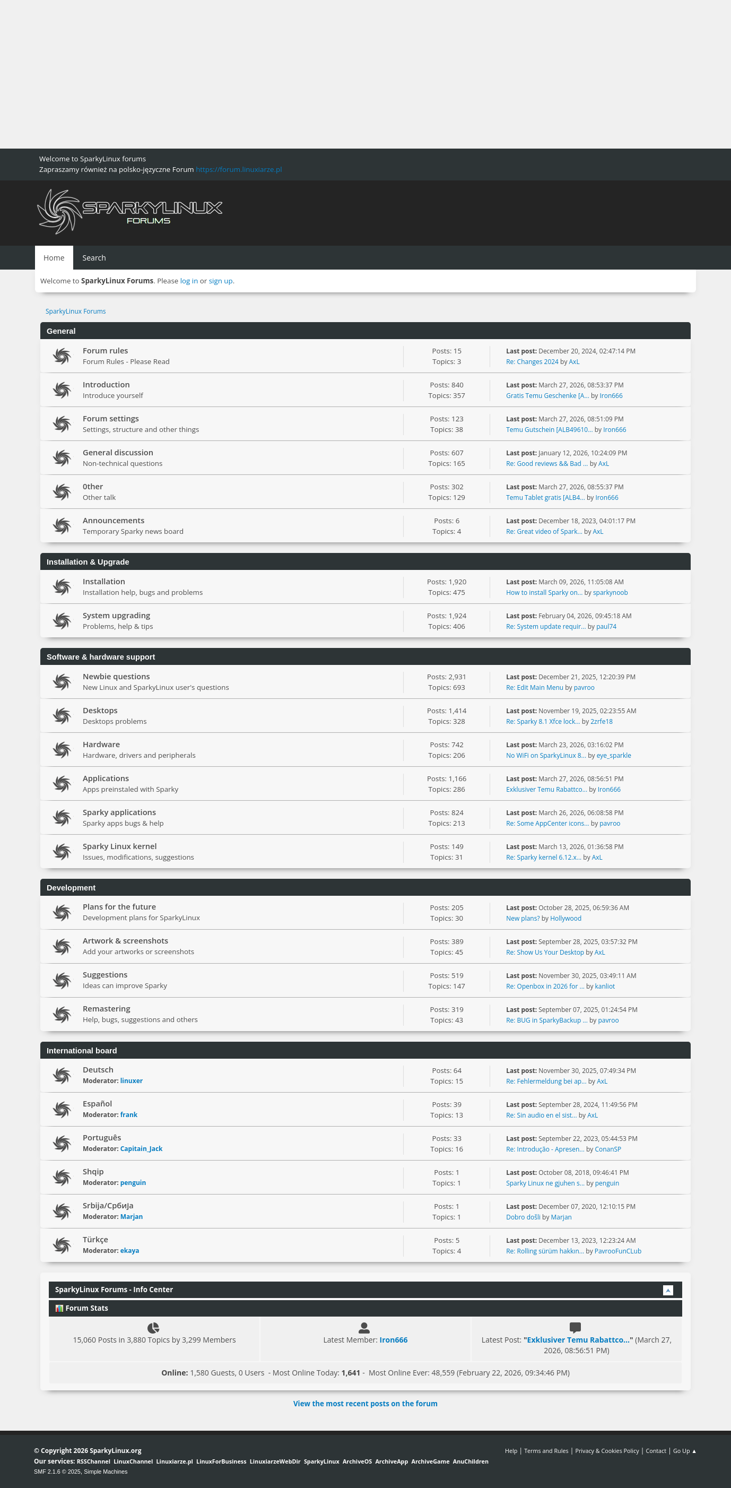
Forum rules (105, 350)
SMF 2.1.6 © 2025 (57, 1471)
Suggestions (105, 974)
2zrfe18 (601, 721)
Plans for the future (119, 906)
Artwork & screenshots (125, 940)
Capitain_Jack (141, 1148)
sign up (221, 281)
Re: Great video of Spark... (544, 531)
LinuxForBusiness (221, 1461)
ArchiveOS (357, 1461)
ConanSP (608, 1149)
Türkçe (95, 1239)
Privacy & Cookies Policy (607, 1451)
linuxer (131, 1080)
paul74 (606, 626)
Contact (656, 1451)
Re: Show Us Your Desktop (545, 952)
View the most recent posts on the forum (365, 1403)
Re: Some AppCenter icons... (547, 823)
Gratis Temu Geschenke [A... (547, 395)
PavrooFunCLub (618, 1251)
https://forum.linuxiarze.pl (239, 169)
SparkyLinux (322, 1461)
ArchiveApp (391, 1461)
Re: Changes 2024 (532, 361)
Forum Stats (81, 1308)
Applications (106, 778)
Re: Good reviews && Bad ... (547, 463)
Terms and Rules (546, 1451)
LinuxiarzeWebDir (275, 1461)
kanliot (605, 986)
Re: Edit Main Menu (534, 687)
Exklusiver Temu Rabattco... (546, 789)
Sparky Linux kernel (120, 846)
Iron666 (610, 395)
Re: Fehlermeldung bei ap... (546, 1081)
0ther (93, 486)
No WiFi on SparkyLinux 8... (546, 755)
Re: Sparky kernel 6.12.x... (543, 857)
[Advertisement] (318, 74)
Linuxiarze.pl (174, 1461)
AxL (574, 361)
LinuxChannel (133, 1461)
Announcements (113, 520)
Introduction (106, 384)
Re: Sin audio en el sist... (541, 1115)
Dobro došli (523, 1217)
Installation (104, 581)
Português (102, 1137)
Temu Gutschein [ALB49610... (549, 429)
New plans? (522, 918)
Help (511, 1451)
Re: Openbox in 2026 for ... (545, 986)
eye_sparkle (614, 755)
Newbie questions (116, 676)
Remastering (106, 1008)
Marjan (131, 1216)
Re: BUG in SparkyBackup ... (547, 1020)
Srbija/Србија (108, 1205)
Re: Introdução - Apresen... (545, 1149)
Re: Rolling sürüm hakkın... (545, 1251)
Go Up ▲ (685, 1451)
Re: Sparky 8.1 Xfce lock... (543, 721)
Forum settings (111, 418)
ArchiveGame (430, 1461)
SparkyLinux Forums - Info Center (114, 1289)
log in (189, 281)
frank (129, 1114)
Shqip (93, 1171)
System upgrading (116, 615)
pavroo (584, 687)
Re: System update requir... (546, 626)
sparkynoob (610, 592)
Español (97, 1103)
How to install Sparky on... (544, 592)
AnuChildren (471, 1461)
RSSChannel (93, 1461)
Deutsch (98, 1069)
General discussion (118, 452)
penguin (133, 1182)
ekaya (130, 1250)
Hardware (101, 744)
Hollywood (565, 918)
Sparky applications (119, 812)
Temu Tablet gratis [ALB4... (545, 497)
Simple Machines (105, 1471)
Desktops (100, 710)
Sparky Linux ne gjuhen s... (545, 1183)
